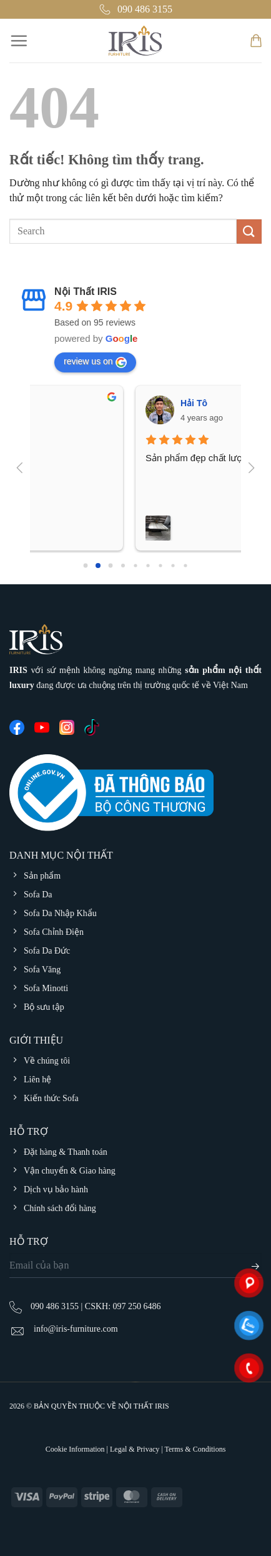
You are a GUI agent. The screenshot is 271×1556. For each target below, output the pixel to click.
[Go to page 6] (160, 565)
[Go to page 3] (123, 565)
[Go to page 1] (98, 565)
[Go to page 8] (185, 565)
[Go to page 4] (135, 565)
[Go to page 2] (111, 566)
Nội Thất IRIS (85, 291)
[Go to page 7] (172, 565)
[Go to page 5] (147, 565)
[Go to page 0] (86, 566)
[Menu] (18, 40)
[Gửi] (249, 231)
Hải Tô (90, 403)
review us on (95, 361)
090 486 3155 (135, 9)
